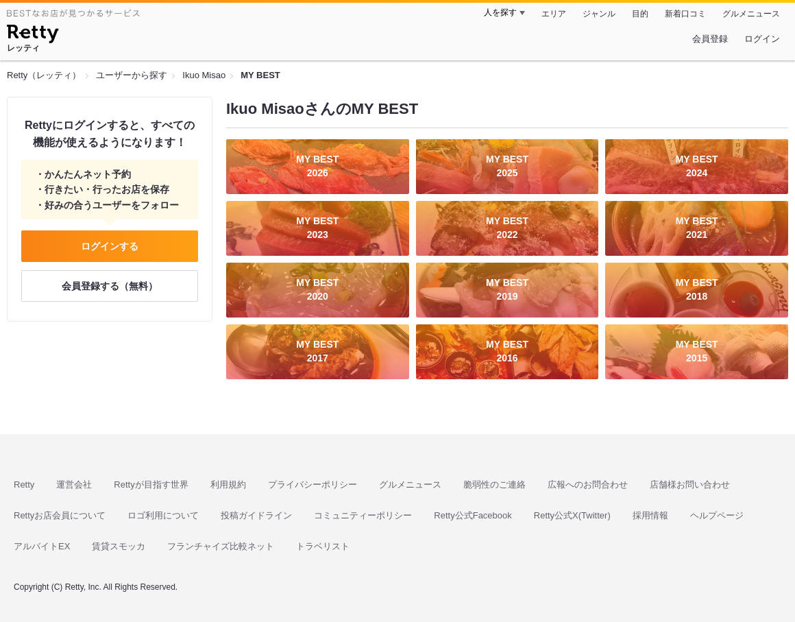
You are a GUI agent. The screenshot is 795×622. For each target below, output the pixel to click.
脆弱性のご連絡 (494, 484)
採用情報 (650, 515)
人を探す (500, 12)
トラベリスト (323, 546)
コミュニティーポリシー (363, 515)
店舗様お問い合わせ (690, 484)
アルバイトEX (42, 546)
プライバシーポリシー (312, 484)
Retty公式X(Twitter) (572, 515)
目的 (640, 14)
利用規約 (228, 484)
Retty (24, 484)
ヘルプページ (717, 515)
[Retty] (32, 36)
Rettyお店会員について (60, 515)
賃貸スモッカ (118, 546)
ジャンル (599, 14)
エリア (553, 14)
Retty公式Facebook (472, 515)
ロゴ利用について (163, 515)
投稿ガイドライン (256, 515)
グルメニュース (751, 14)
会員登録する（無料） (110, 285)
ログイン (762, 39)
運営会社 (74, 484)
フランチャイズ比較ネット (220, 546)
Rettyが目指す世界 (151, 484)
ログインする (109, 246)
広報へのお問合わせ (588, 484)
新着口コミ (685, 14)
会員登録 (710, 39)
